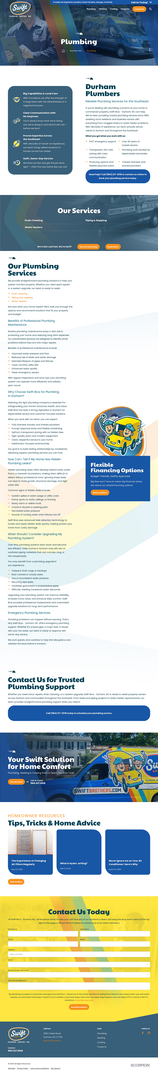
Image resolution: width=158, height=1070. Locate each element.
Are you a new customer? (18, 970)
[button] (141, 2)
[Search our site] (150, 9)
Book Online (113, 247)
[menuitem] (11, 1068)
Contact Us (139, 9)
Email (82, 939)
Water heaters (19, 301)
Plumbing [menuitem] (91, 9)
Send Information (79, 1007)
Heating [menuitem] (103, 9)
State (10, 960)
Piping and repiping (22, 297)
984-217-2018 (37, 783)
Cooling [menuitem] (113, 9)
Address (11, 950)
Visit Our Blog (16, 882)
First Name (12, 929)
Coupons (101, 1046)
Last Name (84, 929)
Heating (101, 1037)
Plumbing (102, 1033)
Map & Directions (52, 1040)
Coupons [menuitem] (125, 9)
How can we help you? (17, 981)
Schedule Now (16, 782)
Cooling (101, 1042)
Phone (10, 939)
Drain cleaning (19, 293)
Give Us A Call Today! (88, 247)
